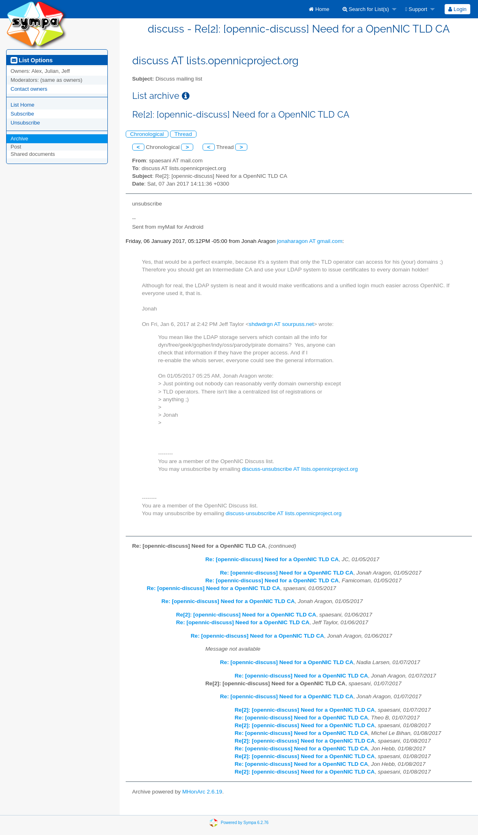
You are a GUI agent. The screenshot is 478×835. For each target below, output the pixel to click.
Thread (183, 134)
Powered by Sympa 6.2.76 (244, 822)
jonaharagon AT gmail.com (309, 241)
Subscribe (22, 114)
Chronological (147, 134)
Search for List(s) (366, 9)
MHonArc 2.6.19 (202, 792)
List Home (23, 105)
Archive (19, 139)
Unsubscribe (25, 123)
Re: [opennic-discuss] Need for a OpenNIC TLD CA (272, 559)
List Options (31, 60)
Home (319, 9)
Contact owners (29, 89)
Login (457, 9)
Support (416, 9)
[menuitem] (319, 9)
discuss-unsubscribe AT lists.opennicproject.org (300, 469)
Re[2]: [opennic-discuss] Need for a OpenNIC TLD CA (246, 615)
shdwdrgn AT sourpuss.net (281, 324)
